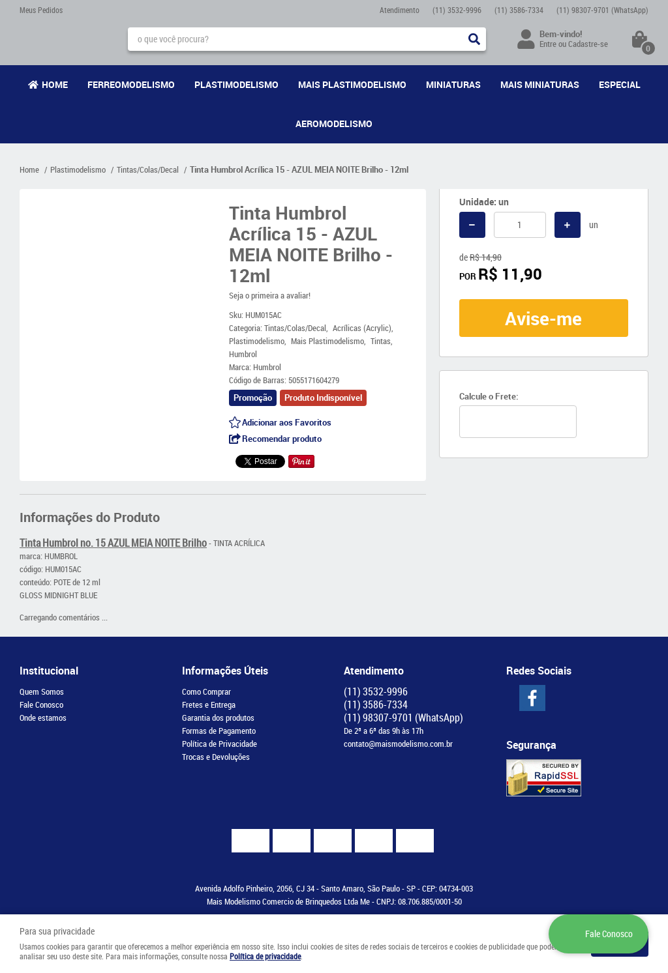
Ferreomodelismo (131, 84)
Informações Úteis (225, 670)
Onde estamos (43, 717)
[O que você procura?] (474, 39)
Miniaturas (453, 84)
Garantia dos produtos (218, 717)
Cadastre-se (588, 44)
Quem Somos (42, 691)
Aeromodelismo (334, 123)
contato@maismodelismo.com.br (398, 743)
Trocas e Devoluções (216, 756)
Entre (547, 44)
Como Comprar (206, 691)
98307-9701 (602, 10)
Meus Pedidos (41, 10)
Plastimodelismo (236, 84)
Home (55, 84)
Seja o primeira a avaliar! (270, 295)
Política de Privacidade (219, 743)
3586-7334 (518, 10)
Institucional (49, 670)
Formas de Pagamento (219, 730)
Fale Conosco (41, 704)
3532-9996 (457, 10)
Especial (620, 84)
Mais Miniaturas (539, 84)
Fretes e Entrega (208, 704)
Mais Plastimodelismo (352, 84)
